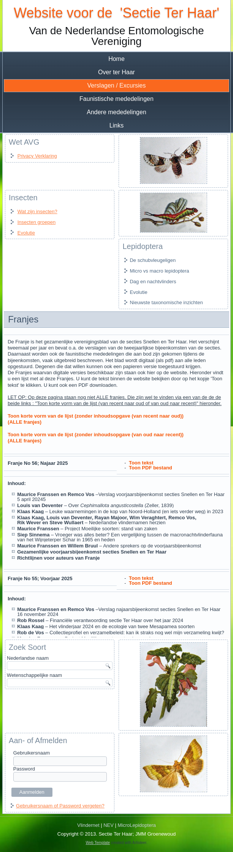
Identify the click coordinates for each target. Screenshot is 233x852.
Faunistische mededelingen (116, 99)
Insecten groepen (36, 222)
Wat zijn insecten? (37, 211)
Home (116, 59)
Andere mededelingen (116, 112)
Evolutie (26, 233)
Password (24, 769)
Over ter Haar (116, 72)
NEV (108, 825)
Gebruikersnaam (31, 753)
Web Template (98, 843)
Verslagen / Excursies (116, 85)
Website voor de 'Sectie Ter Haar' (116, 13)
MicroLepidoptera (137, 825)
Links (116, 125)
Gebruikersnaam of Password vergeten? (60, 806)
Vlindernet (88, 825)
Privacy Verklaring (37, 156)
